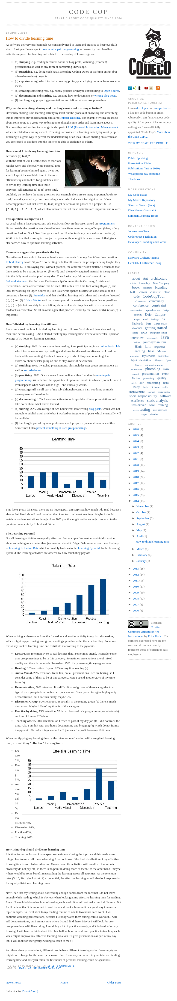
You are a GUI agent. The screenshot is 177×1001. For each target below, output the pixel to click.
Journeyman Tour (138, 231)
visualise (154, 414)
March (140, 549)
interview (137, 338)
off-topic (158, 360)
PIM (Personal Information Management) (93, 127)
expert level (141, 319)
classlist (155, 292)
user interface (160, 409)
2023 (136, 447)
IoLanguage (152, 338)
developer (142, 108)
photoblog (152, 369)
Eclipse (160, 314)
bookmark (147, 287)
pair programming (154, 364)
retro (166, 382)
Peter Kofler (155, 636)
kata (148, 346)
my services (148, 355)
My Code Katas (137, 194)
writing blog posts (105, 95)
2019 (136, 471)
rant (133, 382)
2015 (136, 495)
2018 (136, 477)
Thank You (134, 179)
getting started (156, 328)
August (141, 524)
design (166, 310)
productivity (148, 378)
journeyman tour (154, 342)
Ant (145, 278)
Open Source (111, 90)
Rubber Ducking (70, 117)
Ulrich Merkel (32, 300)
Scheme (155, 387)
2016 (136, 489)
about (136, 278)
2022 (136, 453)
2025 (136, 435)
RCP (141, 383)
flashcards (137, 323)
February (142, 555)
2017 (136, 483)
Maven (161, 351)
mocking (134, 355)
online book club (110, 346)
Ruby (136, 387)
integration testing (158, 332)
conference (140, 305)
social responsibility (143, 396)
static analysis (157, 400)
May (139, 530)
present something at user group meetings (61, 428)
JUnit (138, 346)
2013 (136, 568)
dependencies (152, 310)
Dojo (148, 314)
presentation (150, 373)
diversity (138, 314)
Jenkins (136, 342)
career (143, 292)
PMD (166, 369)
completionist (162, 108)
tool (152, 405)
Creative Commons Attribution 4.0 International (144, 631)
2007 (136, 604)
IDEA (144, 332)
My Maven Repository (141, 200)
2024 (136, 441)
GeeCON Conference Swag (144, 263)
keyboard (159, 346)
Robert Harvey (15, 262)
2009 (136, 592)
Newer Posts (13, 982)
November (143, 506)
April (140, 536)
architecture (159, 278)
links (151, 351)
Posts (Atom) (30, 991)
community (156, 301)
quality (161, 378)
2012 (136, 574)
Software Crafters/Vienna (143, 257)
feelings (155, 319)
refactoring (153, 382)
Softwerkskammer (17, 281)
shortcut (151, 392)
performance (136, 369)
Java (165, 337)
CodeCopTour (154, 296)
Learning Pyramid (89, 548)
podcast (135, 374)
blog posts (95, 408)
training (163, 405)
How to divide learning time (29, 38)
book (135, 287)
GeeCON (137, 328)
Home (64, 982)
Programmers (106, 223)
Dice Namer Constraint (142, 210)
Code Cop (88, 12)
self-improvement (47, 968)
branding (161, 287)
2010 (136, 586)
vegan (144, 414)
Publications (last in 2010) (144, 168)
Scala (145, 387)
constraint (159, 305)
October (141, 512)
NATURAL (163, 356)
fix (163, 319)
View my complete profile (148, 143)
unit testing (141, 409)
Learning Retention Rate (23, 548)
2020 (136, 465)
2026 (136, 429)
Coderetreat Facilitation (142, 236)
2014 (136, 501)
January (141, 561)
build (133, 292)
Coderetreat (141, 301)
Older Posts (114, 982)
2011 (136, 580)
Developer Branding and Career (147, 242)
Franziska (39, 295)
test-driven (139, 405)
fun (148, 323)
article (133, 283)
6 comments (66, 966)
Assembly (144, 283)
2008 (136, 598)
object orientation (140, 360)
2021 (136, 459)
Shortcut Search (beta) (141, 205)
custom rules (136, 310)
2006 (136, 610)
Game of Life (161, 323)
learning (25, 968)
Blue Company (161, 283)
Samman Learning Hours (143, 215)
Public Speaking (138, 158)
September (143, 518)
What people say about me (144, 173)
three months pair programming (60, 49)
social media (164, 392)
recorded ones (32, 370)
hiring (135, 332)
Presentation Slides (139, 163)
